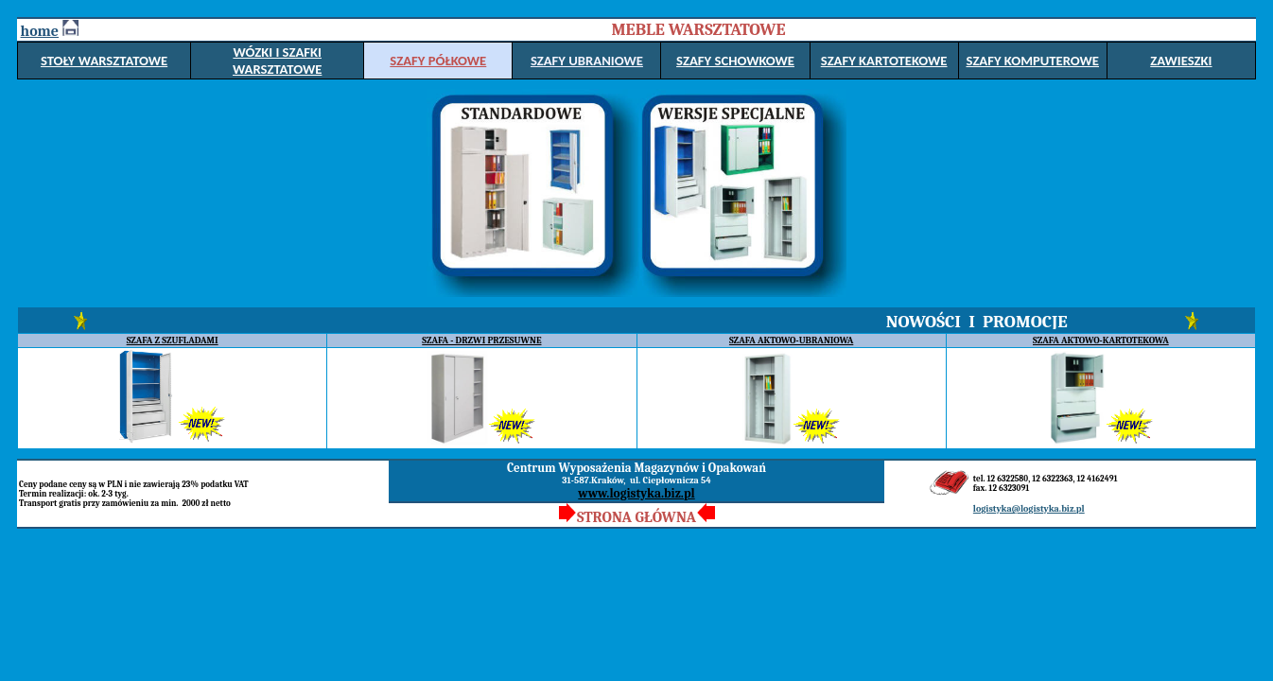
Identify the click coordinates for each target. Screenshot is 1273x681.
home (40, 31)
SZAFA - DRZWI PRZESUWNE (481, 340)
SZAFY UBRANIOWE (587, 60)
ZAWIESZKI (1181, 60)
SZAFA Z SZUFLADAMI (172, 340)
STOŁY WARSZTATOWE (104, 60)
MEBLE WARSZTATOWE (698, 30)
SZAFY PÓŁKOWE (438, 60)
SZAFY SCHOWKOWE (735, 60)
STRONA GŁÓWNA (636, 517)
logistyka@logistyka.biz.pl (1029, 509)
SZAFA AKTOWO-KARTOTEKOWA (1101, 340)
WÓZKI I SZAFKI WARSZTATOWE (277, 61)
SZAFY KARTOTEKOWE (884, 60)
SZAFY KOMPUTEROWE (1032, 60)
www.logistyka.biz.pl (636, 493)
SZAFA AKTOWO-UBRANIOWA (791, 340)
